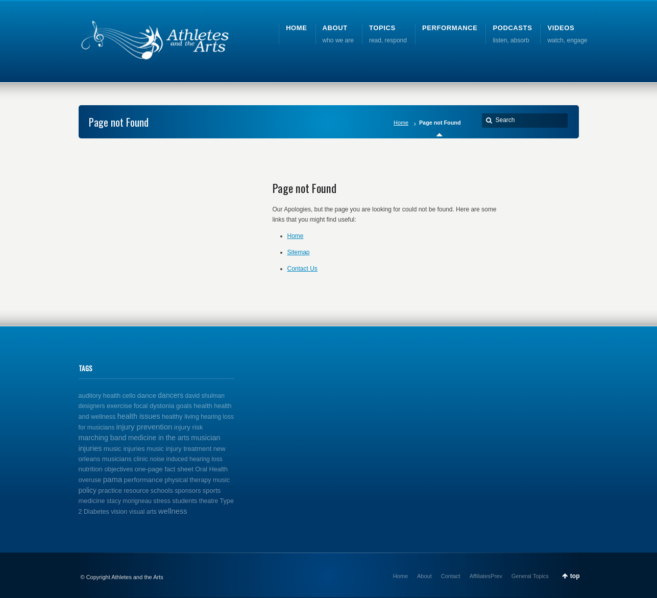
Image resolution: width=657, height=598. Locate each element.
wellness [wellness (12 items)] (172, 511)
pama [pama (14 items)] (113, 479)
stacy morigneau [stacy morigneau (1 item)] (129, 501)
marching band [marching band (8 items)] (103, 438)
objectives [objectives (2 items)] (118, 469)
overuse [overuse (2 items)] (90, 480)
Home (401, 122)
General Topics (530, 576)
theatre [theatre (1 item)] (208, 501)
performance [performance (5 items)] (143, 480)
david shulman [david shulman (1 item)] (205, 395)
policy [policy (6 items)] (87, 490)
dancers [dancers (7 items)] (170, 395)
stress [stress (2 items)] (162, 501)
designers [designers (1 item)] (92, 406)
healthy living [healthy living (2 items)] (180, 416)
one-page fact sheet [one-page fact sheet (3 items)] (164, 469)
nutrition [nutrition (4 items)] (91, 469)
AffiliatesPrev (486, 576)
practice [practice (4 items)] (110, 490)
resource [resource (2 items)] (136, 490)
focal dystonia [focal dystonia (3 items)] (154, 406)
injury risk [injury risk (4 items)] (188, 427)
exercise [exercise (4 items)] (119, 406)
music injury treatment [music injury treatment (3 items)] (179, 448)
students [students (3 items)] (184, 501)
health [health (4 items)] (202, 406)
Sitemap (298, 252)
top (575, 576)
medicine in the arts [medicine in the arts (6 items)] (158, 438)
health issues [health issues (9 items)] (138, 416)
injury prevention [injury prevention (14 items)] (144, 426)
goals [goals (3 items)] (184, 406)
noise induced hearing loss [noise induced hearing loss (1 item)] (186, 459)
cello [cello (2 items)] (129, 395)
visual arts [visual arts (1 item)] (143, 511)
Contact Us (302, 268)
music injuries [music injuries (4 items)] (124, 448)
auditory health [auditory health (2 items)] (100, 395)
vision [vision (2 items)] (119, 511)
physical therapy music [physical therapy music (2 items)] (197, 480)
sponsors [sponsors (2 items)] (188, 490)
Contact (450, 576)
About (424, 576)
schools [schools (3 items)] (162, 490)
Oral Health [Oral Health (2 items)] (211, 469)
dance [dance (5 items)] (146, 395)
